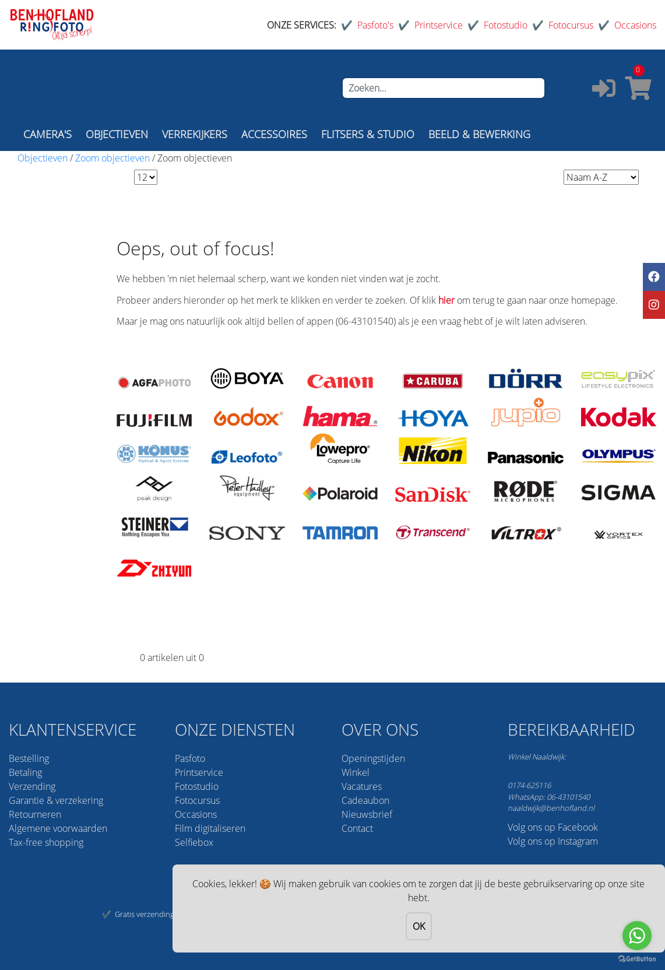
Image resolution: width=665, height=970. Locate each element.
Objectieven (42, 158)
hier (446, 300)
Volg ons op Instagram (553, 841)
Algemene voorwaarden (58, 828)
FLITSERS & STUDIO (367, 134)
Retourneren (35, 814)
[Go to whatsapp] (637, 935)
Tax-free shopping (46, 842)
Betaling (25, 772)
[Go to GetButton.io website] (637, 958)
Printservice (438, 25)
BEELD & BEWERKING (479, 134)
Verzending (32, 786)
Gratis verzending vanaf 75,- (162, 914)
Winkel (356, 772)
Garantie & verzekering (56, 800)
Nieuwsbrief (367, 814)
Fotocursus (570, 25)
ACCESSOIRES (274, 134)
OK (419, 926)
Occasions (635, 25)
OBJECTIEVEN (117, 134)
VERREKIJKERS (194, 134)
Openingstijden (373, 758)
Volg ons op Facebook (553, 827)
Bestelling (29, 758)
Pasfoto (190, 758)
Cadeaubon (365, 800)
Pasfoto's (375, 25)
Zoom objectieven (112, 158)
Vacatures (362, 786)
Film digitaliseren (210, 828)
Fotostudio (505, 25)
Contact (357, 828)
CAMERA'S (47, 134)
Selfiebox (194, 842)
